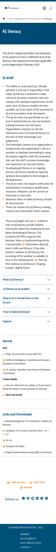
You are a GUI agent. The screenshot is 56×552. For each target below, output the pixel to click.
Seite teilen (39, 482)
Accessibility (28, 538)
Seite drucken (18, 482)
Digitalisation (20, 18)
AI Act (9, 440)
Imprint (25, 534)
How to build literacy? (16, 312)
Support (7, 321)
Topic (11, 18)
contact (25, 547)
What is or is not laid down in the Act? (21, 300)
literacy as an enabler (16, 289)
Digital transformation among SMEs (23, 452)
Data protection (30, 542)
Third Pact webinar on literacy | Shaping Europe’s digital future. (26, 263)
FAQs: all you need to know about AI (23, 353)
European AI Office (15, 446)
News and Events (14, 394)
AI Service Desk (34, 18)
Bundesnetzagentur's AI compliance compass (27, 420)
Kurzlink (28, 487)
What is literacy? (13, 279)
